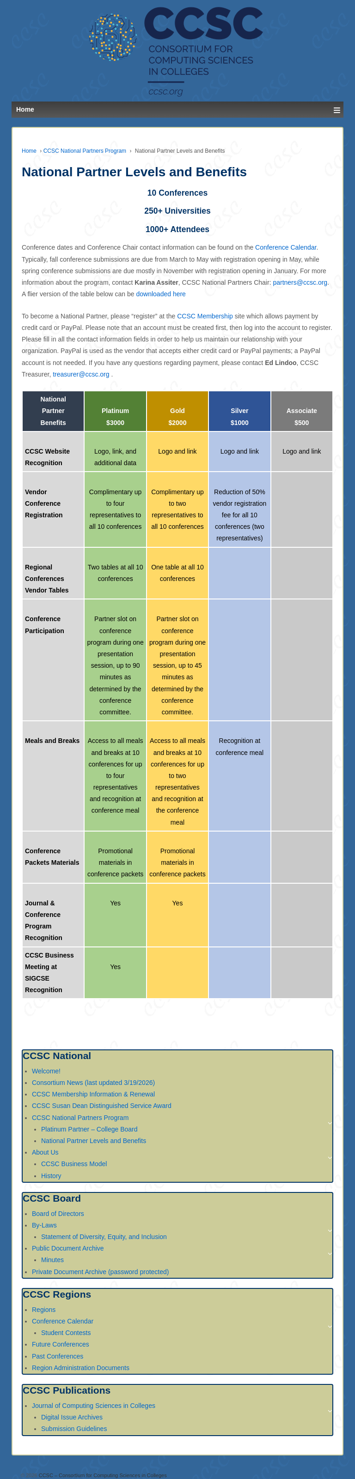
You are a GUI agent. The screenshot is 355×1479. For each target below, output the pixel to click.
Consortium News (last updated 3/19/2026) (93, 1082)
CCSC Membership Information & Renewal (93, 1094)
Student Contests (66, 1332)
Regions (43, 1309)
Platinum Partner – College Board (89, 1129)
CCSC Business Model (74, 1164)
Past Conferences (57, 1356)
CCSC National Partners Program (84, 151)
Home (29, 151)
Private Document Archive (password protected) (100, 1271)
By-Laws (44, 1225)
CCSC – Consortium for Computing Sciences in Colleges (102, 1475)
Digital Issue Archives (72, 1417)
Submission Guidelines (74, 1428)
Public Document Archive (68, 1248)
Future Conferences (60, 1344)
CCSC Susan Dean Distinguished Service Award (101, 1105)
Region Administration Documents (80, 1367)
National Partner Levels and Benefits (93, 1140)
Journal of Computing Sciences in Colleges (93, 1405)
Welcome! (46, 1071)
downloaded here (160, 294)
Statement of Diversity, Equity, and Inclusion (104, 1236)
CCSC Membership (205, 316)
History (51, 1176)
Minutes (52, 1259)
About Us (45, 1152)
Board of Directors (58, 1213)
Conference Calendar (285, 247)
